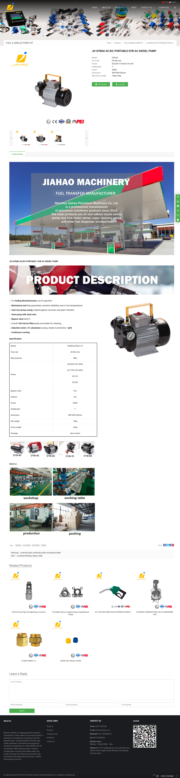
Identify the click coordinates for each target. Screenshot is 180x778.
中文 (165, 2)
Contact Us (51, 741)
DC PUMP (35, 545)
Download (50, 738)
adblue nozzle (64, 775)
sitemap (72, 775)
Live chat (120, 84)
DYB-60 (18, 545)
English (172, 2)
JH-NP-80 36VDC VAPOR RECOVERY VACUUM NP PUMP (40, 553)
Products (50, 730)
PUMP (43, 545)
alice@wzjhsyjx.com (102, 730)
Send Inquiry (101, 84)
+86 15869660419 (105, 734)
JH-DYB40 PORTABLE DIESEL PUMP (29, 556)
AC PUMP (26, 545)
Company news (52, 734)
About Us (50, 726)
